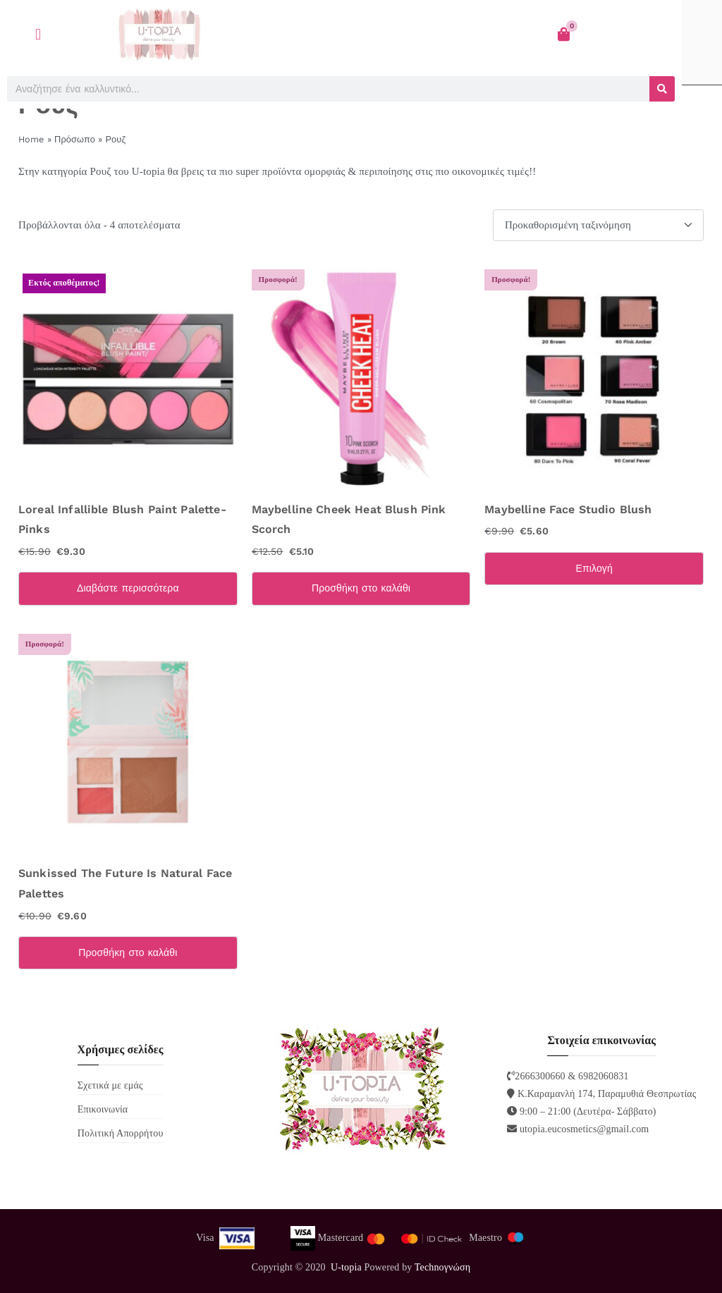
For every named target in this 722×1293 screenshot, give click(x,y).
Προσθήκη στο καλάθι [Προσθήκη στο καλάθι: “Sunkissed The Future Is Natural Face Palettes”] (127, 952)
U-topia (346, 1267)
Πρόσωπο (74, 139)
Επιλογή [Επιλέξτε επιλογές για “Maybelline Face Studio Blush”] (594, 568)
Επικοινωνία (103, 1109)
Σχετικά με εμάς (110, 1085)
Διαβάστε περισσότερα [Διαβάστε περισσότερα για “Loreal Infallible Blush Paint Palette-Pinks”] (128, 588)
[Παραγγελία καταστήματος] (598, 225)
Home (31, 139)
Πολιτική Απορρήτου (121, 1133)
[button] (38, 34)
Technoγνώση (442, 1267)
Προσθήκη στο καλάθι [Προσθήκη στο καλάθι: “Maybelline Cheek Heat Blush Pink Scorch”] (361, 588)
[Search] (662, 89)
